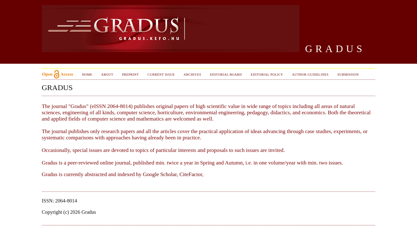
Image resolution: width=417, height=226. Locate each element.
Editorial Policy (267, 74)
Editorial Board (226, 74)
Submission (348, 74)
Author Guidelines (310, 74)
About (107, 74)
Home (87, 74)
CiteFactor (190, 174)
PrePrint (130, 74)
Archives (192, 74)
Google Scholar (160, 174)
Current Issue (161, 74)
